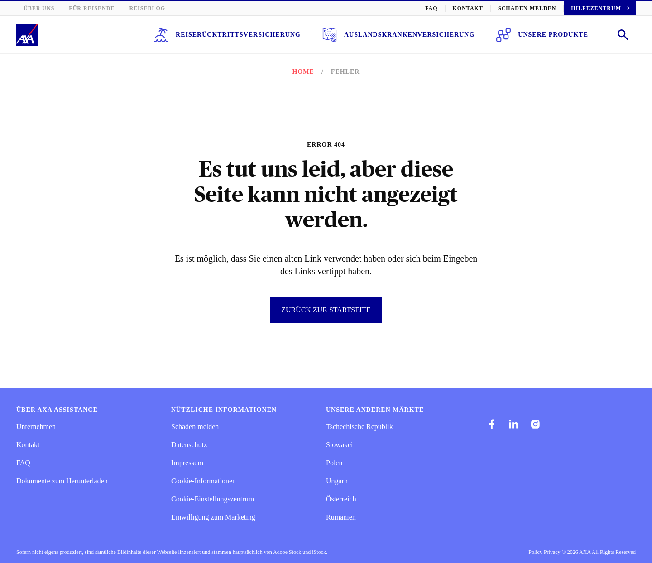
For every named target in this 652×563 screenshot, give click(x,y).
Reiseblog (134, 8)
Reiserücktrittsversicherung (264, 35)
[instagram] (535, 424)
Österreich (342, 499)
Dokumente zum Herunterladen (64, 481)
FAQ (453, 8)
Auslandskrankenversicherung (417, 35)
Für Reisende (85, 8)
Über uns (37, 8)
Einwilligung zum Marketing (213, 517)
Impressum (188, 463)
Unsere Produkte (546, 35)
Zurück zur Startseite (326, 310)
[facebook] (492, 424)
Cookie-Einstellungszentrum (214, 499)
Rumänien (341, 517)
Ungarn (337, 481)
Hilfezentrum (606, 8)
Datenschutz (190, 445)
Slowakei (340, 445)
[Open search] (623, 35)
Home (306, 71)
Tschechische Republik (360, 427)
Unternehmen (37, 427)
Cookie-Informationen (205, 481)
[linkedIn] (513, 424)
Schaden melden (540, 8)
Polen (335, 463)
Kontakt (487, 8)
